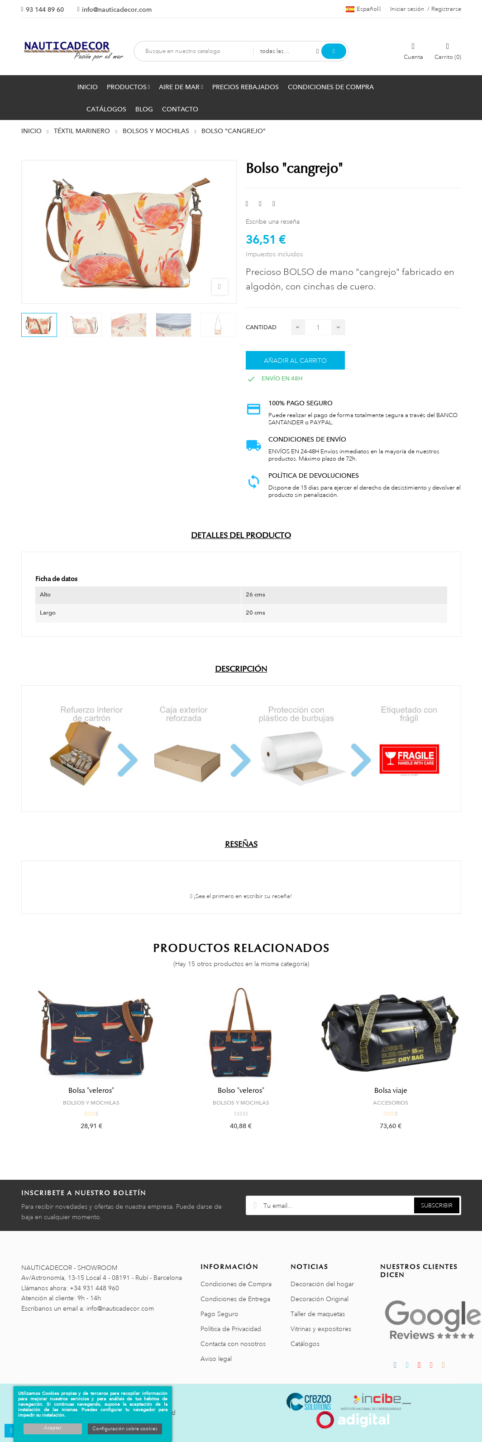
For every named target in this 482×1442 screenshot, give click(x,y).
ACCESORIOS (390, 1103)
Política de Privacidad (230, 1329)
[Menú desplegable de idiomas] (363, 9)
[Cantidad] (318, 327)
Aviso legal (216, 1359)
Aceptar (53, 1428)
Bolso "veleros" (241, 1090)
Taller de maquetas (318, 1314)
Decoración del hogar (322, 1284)
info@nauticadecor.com (117, 9)
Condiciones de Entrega (235, 1299)
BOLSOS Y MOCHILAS (91, 1103)
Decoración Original (319, 1299)
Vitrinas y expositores (321, 1329)
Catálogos (305, 1344)
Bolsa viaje (390, 1090)
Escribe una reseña (273, 221)
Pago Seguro (219, 1314)
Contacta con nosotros (233, 1344)
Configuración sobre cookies (124, 1429)
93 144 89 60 (45, 9)
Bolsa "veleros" (91, 1090)
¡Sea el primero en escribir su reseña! (241, 896)
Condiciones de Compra (236, 1284)
